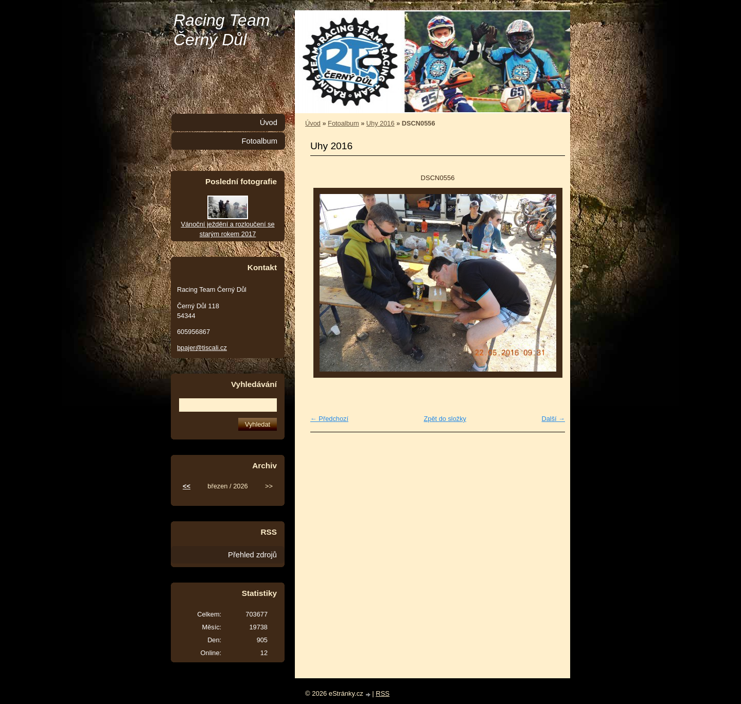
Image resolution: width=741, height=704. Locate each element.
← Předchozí (329, 419)
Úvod (313, 123)
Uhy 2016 (380, 123)
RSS (383, 693)
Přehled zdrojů (252, 555)
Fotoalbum (343, 123)
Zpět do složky (445, 419)
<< (186, 486)
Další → (553, 419)
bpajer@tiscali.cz (202, 347)
